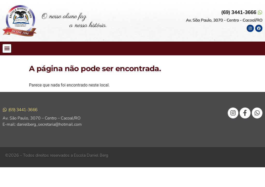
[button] (7, 48)
